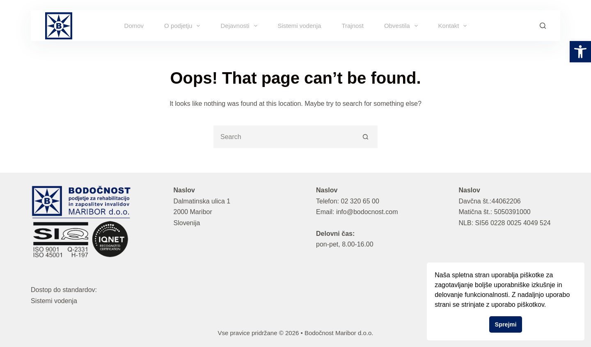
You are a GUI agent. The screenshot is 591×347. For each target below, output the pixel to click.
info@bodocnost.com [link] (367, 211)
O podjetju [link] (183, 26)
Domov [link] (134, 25)
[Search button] (365, 137)
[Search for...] (284, 137)
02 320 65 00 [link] (360, 201)
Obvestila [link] (402, 26)
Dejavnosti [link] (240, 26)
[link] (580, 51)
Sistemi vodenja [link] (299, 25)
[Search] (543, 26)
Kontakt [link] (454, 26)
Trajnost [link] (352, 25)
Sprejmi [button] (506, 324)
